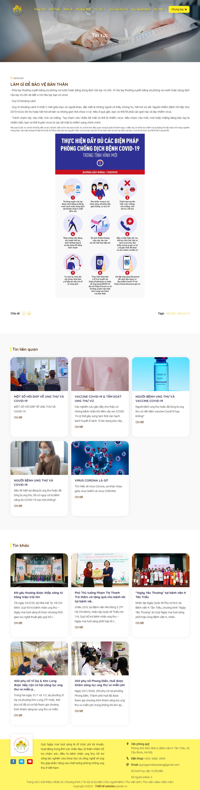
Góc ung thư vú (118, 9)
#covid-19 (184, 313)
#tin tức (171, 313)
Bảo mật (167, 782)
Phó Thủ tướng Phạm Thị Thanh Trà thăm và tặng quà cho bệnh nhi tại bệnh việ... (100, 597)
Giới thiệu (54, 9)
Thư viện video (151, 782)
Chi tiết (18, 417)
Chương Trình (83, 9)
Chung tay (179, 9)
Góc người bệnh (140, 9)
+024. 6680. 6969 (154, 758)
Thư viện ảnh (133, 782)
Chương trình (72, 782)
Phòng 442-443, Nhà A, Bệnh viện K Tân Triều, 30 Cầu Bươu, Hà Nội (160, 750)
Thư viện (160, 9)
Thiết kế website (104, 786)
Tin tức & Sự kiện (92, 782)
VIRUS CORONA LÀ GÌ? (91, 480)
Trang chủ (40, 9)
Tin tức (100, 9)
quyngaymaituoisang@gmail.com (159, 764)
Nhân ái (68, 9)
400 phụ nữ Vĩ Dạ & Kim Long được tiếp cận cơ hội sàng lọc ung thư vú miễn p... (38, 685)
